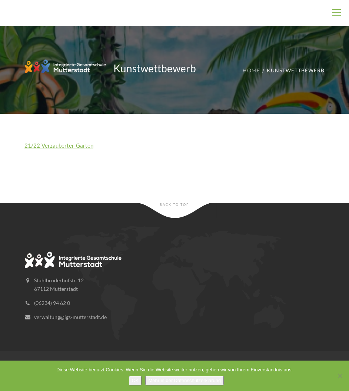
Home (251, 70)
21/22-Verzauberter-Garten (58, 145)
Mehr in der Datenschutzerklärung (184, 380)
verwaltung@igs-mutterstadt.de (70, 317)
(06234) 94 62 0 (52, 303)
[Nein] (339, 376)
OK (135, 380)
